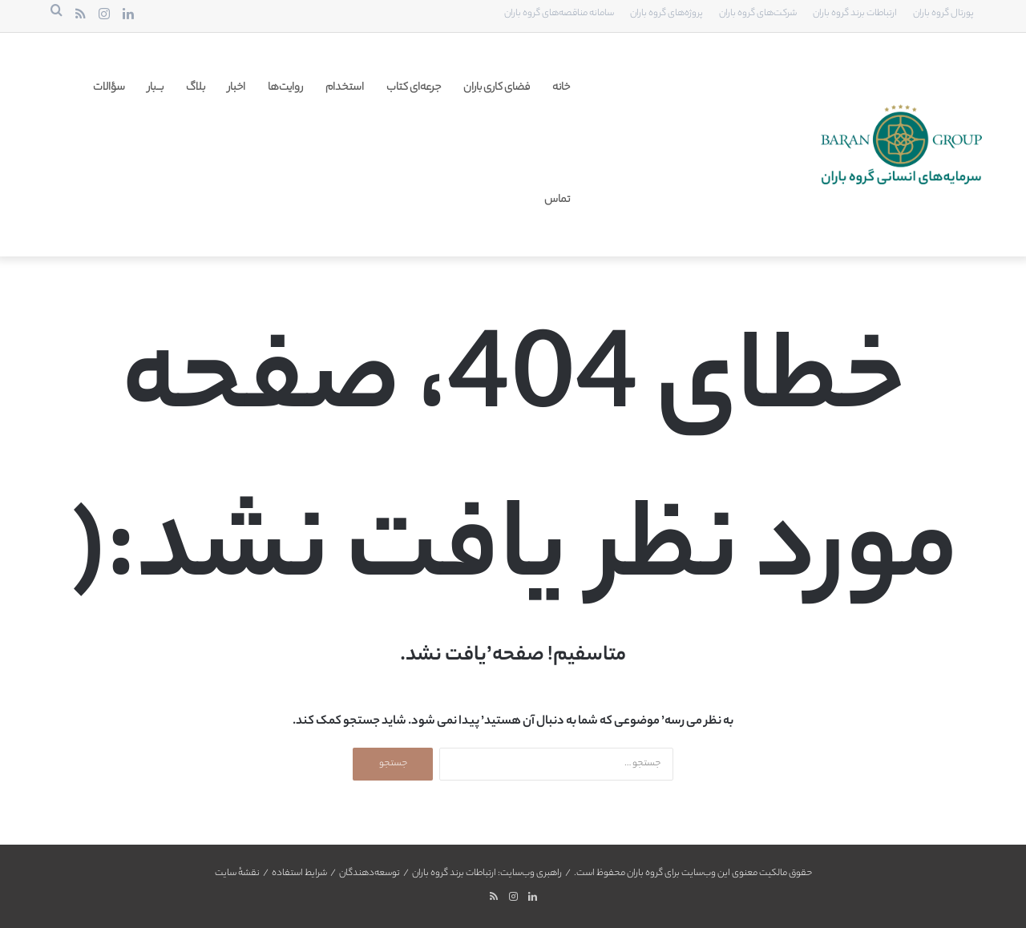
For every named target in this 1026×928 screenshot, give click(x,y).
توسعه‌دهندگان (369, 873)
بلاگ (195, 88)
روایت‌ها (285, 88)
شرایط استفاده (299, 873)
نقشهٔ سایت (237, 873)
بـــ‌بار (155, 88)
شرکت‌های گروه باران (758, 14)
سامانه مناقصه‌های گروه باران (559, 14)
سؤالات (109, 88)
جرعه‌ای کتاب (413, 88)
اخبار (236, 88)
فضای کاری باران (496, 88)
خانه (561, 88)
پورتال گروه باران (943, 14)
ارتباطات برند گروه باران (855, 14)
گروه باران (645, 873)
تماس (557, 200)
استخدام (344, 88)
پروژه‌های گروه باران (666, 14)
